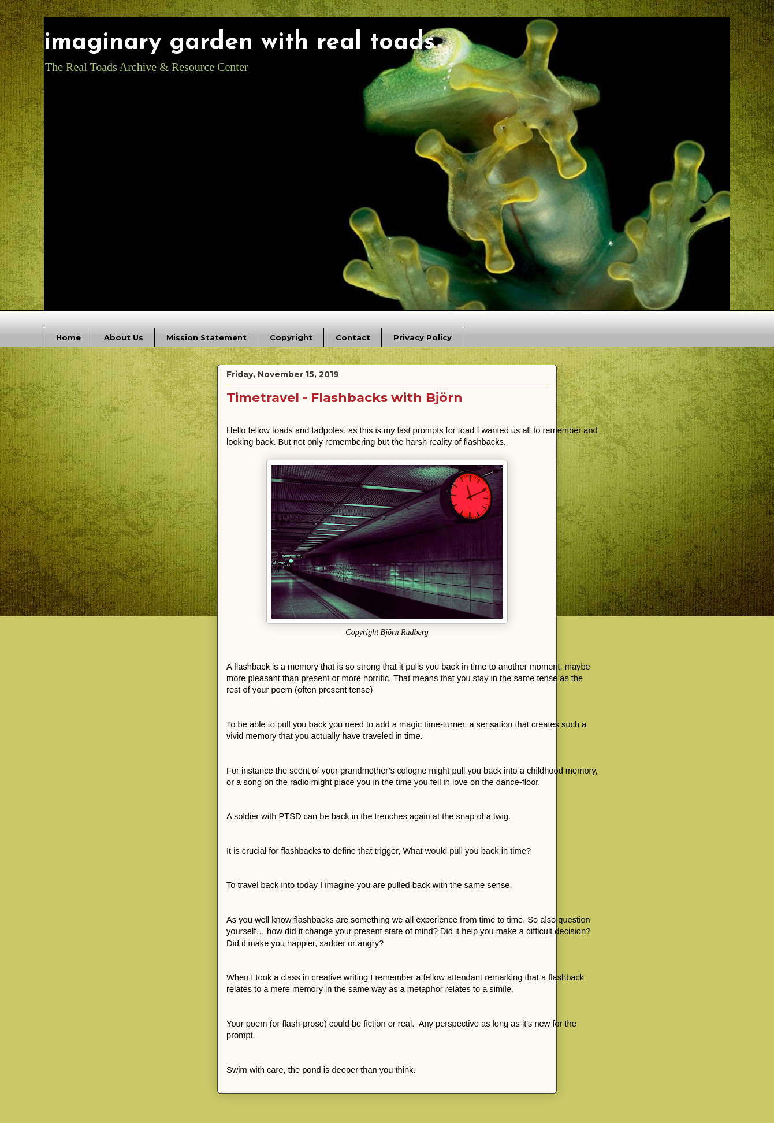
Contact (353, 337)
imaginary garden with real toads (239, 42)
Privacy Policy (422, 337)
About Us (123, 337)
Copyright (291, 337)
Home (68, 337)
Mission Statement (206, 337)
